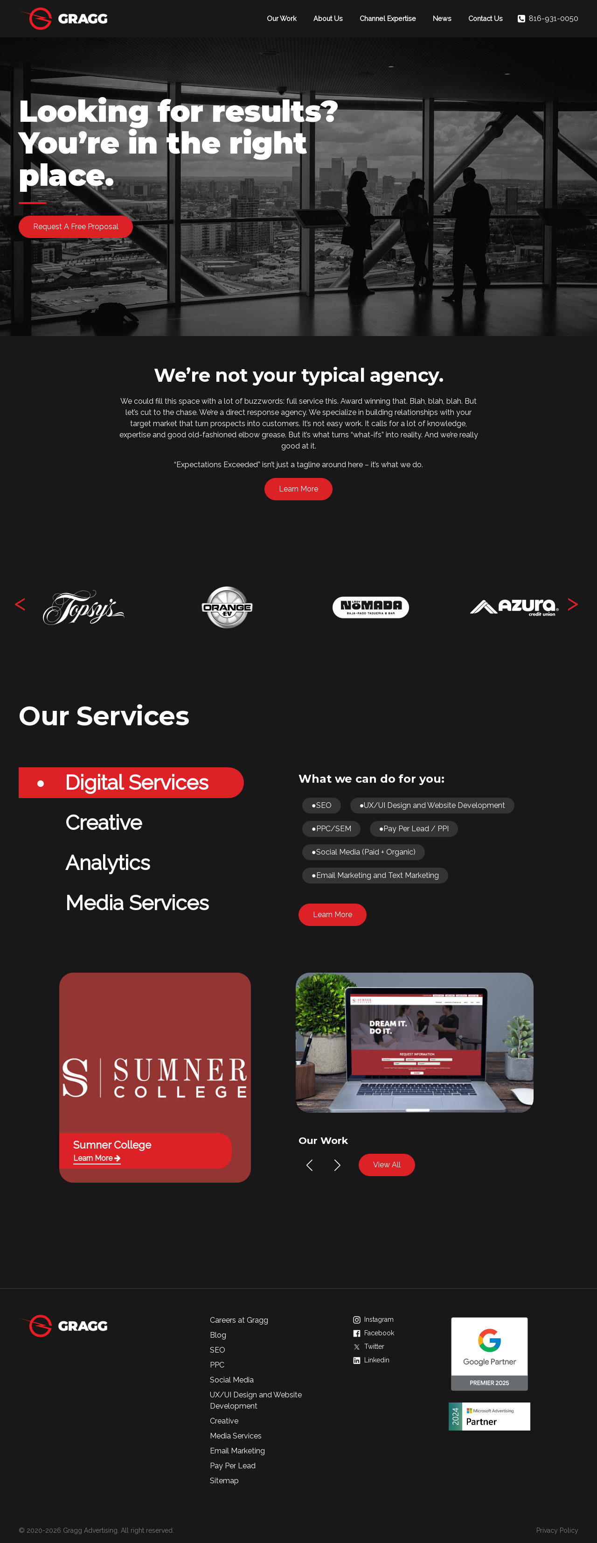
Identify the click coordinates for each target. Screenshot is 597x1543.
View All (387, 1164)
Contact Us (485, 18)
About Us (328, 18)
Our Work (282, 18)
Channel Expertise (388, 18)
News (442, 18)
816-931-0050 (548, 18)
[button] (309, 1165)
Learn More (298, 488)
